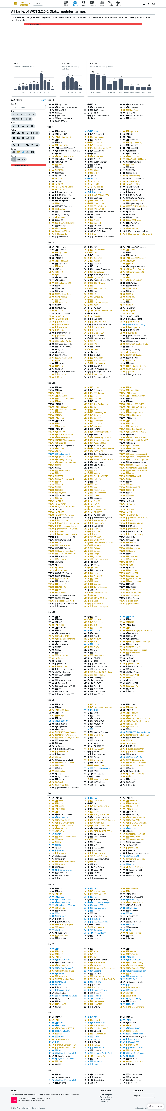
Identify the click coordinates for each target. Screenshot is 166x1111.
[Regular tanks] (13, 152)
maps (84, 3)
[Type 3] (27, 126)
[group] (23, 114)
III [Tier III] (21, 114)
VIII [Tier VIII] (17, 119)
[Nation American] (23, 133)
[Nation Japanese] (13, 138)
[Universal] (32, 145)
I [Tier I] (13, 114)
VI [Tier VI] (33, 114)
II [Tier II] (17, 114)
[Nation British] (37, 133)
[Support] (27, 145)
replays (93, 3)
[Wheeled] (37, 145)
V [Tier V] (29, 114)
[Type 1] (18, 126)
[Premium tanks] (18, 152)
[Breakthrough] (18, 145)
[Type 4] (32, 126)
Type (13, 123)
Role (12, 142)
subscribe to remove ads (32, 24)
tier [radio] (13, 159)
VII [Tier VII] (13, 119)
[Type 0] (13, 126)
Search (13, 104)
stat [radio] (23, 159)
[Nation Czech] (18, 138)
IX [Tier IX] (22, 119)
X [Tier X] (26, 119)
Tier (12, 111)
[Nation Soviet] (13, 133)
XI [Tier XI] (30, 119)
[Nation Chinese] (27, 133)
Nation (13, 130)
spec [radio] (18, 159)
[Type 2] (23, 126)
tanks (75, 3)
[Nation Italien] (32, 138)
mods (110, 3)
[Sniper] (23, 145)
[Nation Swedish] (23, 138)
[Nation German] (18, 133)
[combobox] (21, 3)
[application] (34, 82)
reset (43, 99)
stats (102, 3)
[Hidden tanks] (27, 152)
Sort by (13, 156)
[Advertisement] (83, 41)
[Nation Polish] (27, 138)
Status (13, 149)
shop (118, 3)
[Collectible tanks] (23, 152)
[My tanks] (32, 152)
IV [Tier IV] (25, 114)
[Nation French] (32, 133)
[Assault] (13, 145)
